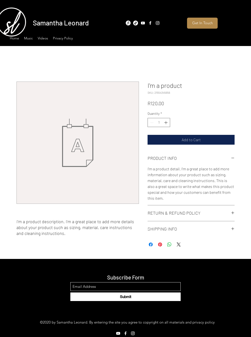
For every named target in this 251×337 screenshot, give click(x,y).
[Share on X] (179, 244)
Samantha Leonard (61, 23)
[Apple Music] (128, 23)
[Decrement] (151, 122)
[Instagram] (157, 23)
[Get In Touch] (202, 23)
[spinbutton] (158, 122)
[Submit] (125, 296)
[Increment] (166, 122)
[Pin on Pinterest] (160, 244)
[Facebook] (150, 23)
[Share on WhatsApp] (169, 244)
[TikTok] (135, 23)
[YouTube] (142, 23)
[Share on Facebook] (151, 244)
